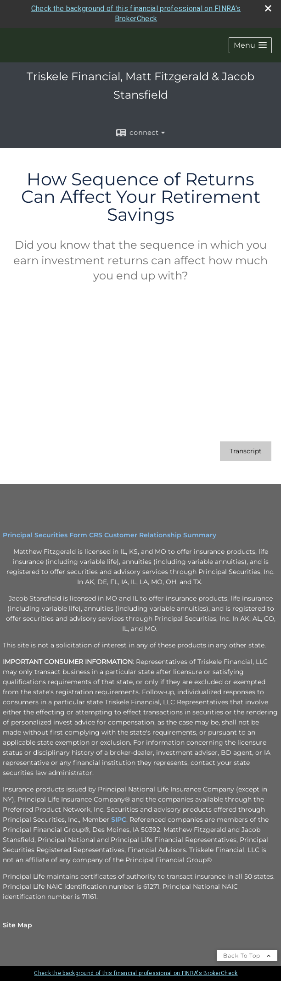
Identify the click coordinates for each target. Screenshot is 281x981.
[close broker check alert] (268, 8)
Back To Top (247, 955)
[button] (250, 45)
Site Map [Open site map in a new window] (17, 925)
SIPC (118, 819)
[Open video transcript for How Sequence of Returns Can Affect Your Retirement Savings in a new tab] (245, 451)
